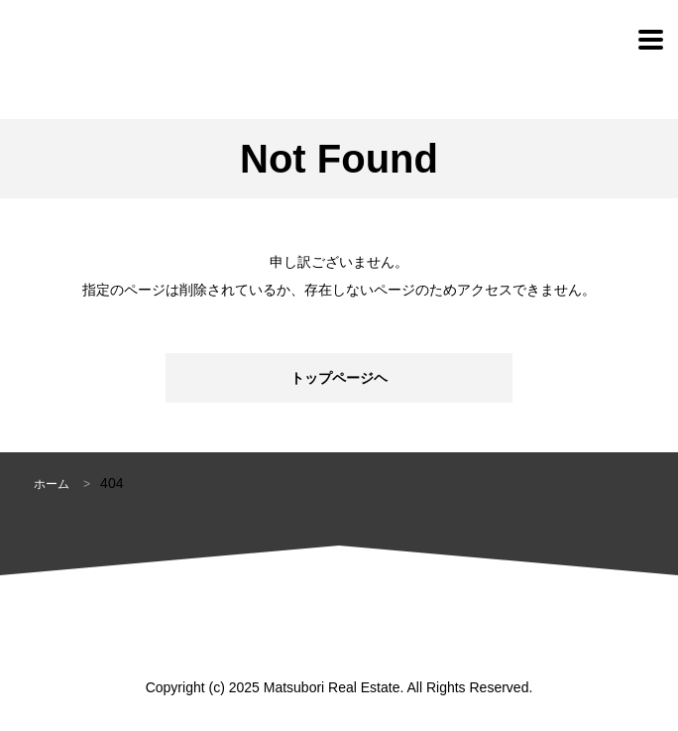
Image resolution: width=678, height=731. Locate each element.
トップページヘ (339, 378)
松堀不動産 (101, 39)
